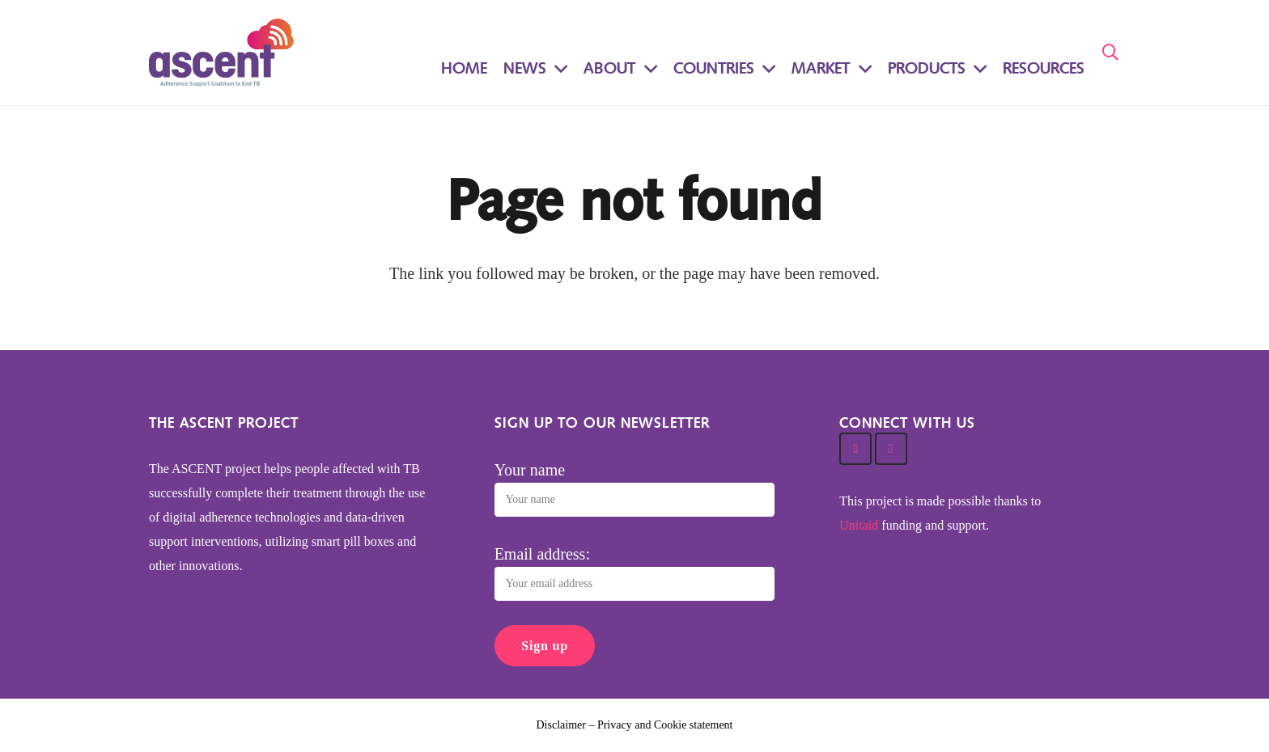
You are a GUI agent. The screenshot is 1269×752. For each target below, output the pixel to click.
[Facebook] (891, 449)
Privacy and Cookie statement (665, 725)
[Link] (221, 53)
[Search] (1110, 52)
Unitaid (858, 525)
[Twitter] (855, 449)
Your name (529, 470)
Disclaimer (561, 725)
